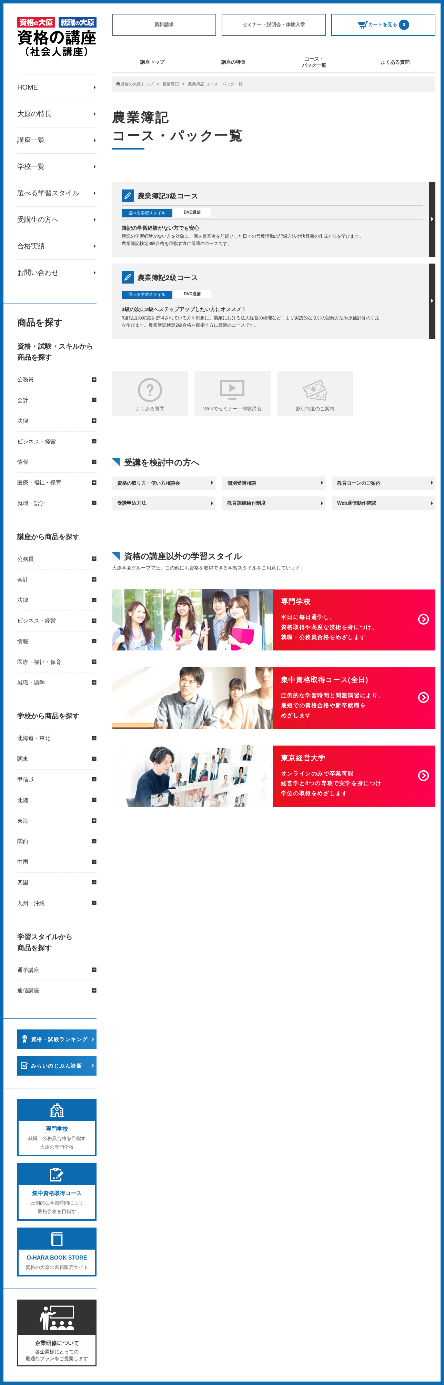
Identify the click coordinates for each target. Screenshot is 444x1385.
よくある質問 (395, 62)
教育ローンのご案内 (359, 483)
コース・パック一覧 (314, 62)
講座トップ (152, 62)
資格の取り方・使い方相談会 (148, 483)
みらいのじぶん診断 (56, 1066)
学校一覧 (31, 167)
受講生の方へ (38, 220)
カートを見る (383, 25)
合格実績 (31, 246)
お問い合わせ (38, 273)
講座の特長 (233, 62)
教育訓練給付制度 (246, 503)
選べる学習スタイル (48, 193)
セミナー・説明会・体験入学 (273, 24)
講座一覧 (31, 140)
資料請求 (164, 24)
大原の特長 (34, 114)
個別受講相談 (241, 483)
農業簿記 (170, 84)
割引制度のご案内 (315, 408)
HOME (27, 87)
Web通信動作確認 (356, 503)
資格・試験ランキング (59, 1040)
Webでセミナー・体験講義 (232, 408)
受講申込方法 (131, 503)
